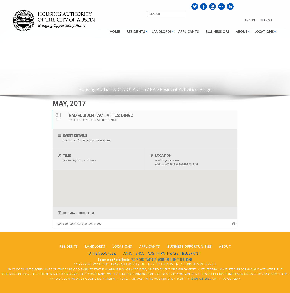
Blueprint (191, 253)
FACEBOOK (137, 259)
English (250, 20)
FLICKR (187, 259)
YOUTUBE (163, 259)
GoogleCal (87, 213)
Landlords (162, 31)
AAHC (127, 253)
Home (115, 31)
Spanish (266, 20)
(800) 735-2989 (201, 278)
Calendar (69, 213)
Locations (264, 31)
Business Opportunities (189, 246)
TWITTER (150, 259)
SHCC (140, 253)
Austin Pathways (163, 253)
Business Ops (217, 31)
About (242, 31)
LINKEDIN (176, 259)
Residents (136, 31)
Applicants (188, 31)
